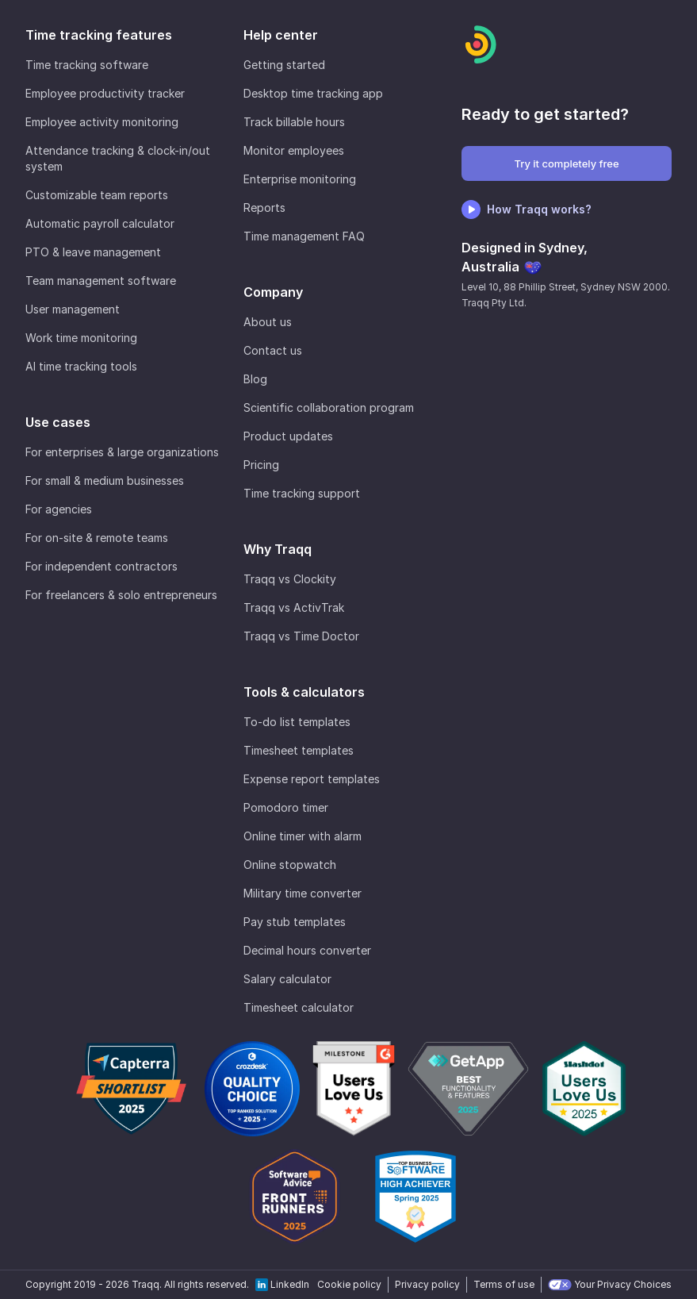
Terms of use (503, 1284)
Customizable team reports (96, 195)
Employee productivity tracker (105, 93)
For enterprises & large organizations (122, 452)
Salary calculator (287, 979)
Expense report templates (311, 779)
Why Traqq (277, 549)
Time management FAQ (304, 236)
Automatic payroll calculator (99, 223)
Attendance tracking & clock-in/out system (117, 158)
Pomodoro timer (285, 807)
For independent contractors (101, 566)
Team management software (100, 280)
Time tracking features (98, 35)
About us (267, 322)
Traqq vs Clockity (289, 579)
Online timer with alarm (302, 836)
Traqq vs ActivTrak (293, 607)
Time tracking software (86, 64)
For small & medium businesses (104, 480)
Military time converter (302, 893)
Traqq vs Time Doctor (301, 636)
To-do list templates (296, 721)
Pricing (261, 464)
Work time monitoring (81, 337)
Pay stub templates (294, 921)
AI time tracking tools (81, 366)
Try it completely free (566, 163)
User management (72, 309)
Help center (280, 35)
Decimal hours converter (307, 950)
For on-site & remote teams (96, 537)
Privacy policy (427, 1284)
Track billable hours (294, 122)
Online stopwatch (289, 864)
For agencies (58, 509)
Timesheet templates (298, 750)
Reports (264, 207)
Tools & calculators (304, 692)
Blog (255, 379)
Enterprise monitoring (299, 179)
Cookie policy (349, 1284)
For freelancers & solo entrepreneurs (121, 594)
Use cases (57, 422)
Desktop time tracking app (313, 93)
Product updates (288, 436)
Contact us (272, 350)
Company (273, 292)
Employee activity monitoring (101, 122)
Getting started (284, 64)
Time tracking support (301, 493)
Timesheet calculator (298, 1007)
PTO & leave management (93, 252)
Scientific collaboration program (328, 407)
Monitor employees (293, 150)
